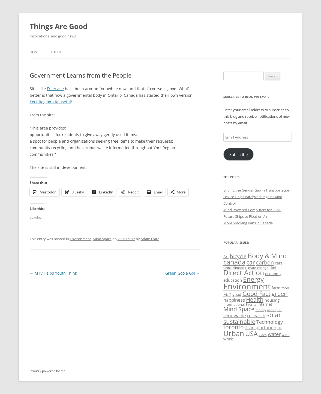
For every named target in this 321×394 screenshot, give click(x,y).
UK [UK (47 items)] (279, 328)
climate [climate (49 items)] (238, 267)
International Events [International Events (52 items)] (239, 304)
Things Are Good (58, 26)
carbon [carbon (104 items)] (265, 262)
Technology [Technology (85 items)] (269, 322)
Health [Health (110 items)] (254, 299)
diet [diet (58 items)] (273, 267)
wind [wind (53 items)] (286, 334)
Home (35, 52)
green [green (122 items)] (280, 293)
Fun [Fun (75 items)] (227, 294)
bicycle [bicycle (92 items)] (238, 256)
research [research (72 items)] (256, 316)
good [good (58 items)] (236, 294)
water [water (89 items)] (274, 334)
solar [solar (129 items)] (273, 315)
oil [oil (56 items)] (279, 309)
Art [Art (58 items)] (226, 256)
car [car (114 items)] (251, 262)
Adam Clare (150, 238)
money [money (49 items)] (261, 310)
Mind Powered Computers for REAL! (252, 209)
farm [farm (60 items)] (276, 287)
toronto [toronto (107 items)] (233, 327)
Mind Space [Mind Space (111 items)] (238, 309)
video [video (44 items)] (263, 335)
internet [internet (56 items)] (264, 304)
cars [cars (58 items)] (279, 263)
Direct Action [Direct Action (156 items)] (243, 272)
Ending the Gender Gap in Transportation (256, 190)
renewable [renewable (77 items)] (234, 315)
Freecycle (55, 88)
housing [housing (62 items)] (272, 300)
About (56, 52)
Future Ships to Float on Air (245, 216)
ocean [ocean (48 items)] (271, 310)
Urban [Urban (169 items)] (233, 333)
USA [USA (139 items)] (251, 333)
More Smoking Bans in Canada (248, 222)
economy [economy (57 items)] (273, 273)
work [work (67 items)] (228, 339)
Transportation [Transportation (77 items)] (260, 327)
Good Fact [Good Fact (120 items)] (256, 294)
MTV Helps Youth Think (53, 273)
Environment (80, 238)
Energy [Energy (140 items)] (253, 279)
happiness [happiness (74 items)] (234, 300)
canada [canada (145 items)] (234, 262)
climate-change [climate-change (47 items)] (256, 268)
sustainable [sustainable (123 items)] (239, 321)
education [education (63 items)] (232, 280)
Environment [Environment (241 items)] (247, 286)
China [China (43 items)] (227, 268)
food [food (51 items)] (285, 288)
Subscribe (238, 154)
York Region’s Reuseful (50, 101)
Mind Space (102, 238)
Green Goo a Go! (182, 273)
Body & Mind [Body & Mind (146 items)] (267, 255)
